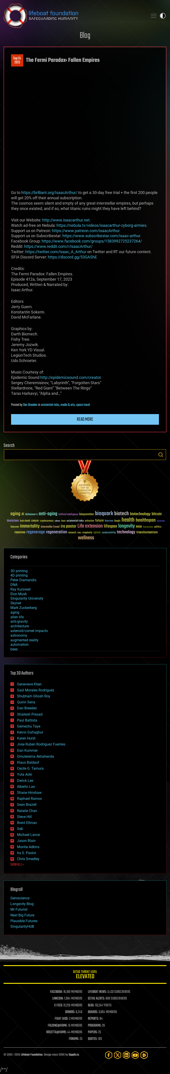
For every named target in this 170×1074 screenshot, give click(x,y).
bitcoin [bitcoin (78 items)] (157, 514)
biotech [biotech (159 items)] (121, 514)
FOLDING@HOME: (58, 1026)
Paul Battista (27, 720)
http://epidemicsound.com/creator (70, 377)
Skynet (15, 603)
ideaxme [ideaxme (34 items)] (14, 527)
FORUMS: (74, 1039)
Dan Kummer (27, 750)
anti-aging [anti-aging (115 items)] (48, 514)
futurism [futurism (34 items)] (109, 521)
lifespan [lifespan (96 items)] (110, 526)
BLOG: (91, 1005)
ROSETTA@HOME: (56, 1032)
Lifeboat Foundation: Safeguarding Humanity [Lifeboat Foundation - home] (74, 16)
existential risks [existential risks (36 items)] (75, 521)
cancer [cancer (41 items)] (35, 521)
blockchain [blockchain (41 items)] (13, 521)
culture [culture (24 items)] (57, 521)
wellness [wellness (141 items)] (86, 538)
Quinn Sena (26, 702)
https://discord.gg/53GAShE (72, 257)
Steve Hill (24, 817)
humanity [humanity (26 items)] (161, 521)
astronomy (18, 635)
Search (160, 454)
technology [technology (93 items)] (126, 532)
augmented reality (24, 640)
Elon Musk (18, 594)
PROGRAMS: (94, 1026)
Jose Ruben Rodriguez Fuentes (41, 744)
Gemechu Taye (28, 726)
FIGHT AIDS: (61, 1019)
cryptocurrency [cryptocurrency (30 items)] (47, 521)
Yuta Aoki (24, 774)
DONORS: (70, 1012)
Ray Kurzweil (20, 589)
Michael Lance (28, 835)
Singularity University (26, 598)
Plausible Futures (23, 921)
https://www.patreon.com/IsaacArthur (85, 230)
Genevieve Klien (29, 684)
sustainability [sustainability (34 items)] (109, 532)
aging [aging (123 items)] (15, 514)
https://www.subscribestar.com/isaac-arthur (101, 235)
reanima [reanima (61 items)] (19, 532)
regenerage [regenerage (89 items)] (35, 532)
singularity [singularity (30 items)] (87, 532)
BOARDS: (93, 1012)
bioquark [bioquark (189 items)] (104, 514)
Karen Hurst (26, 738)
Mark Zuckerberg (23, 608)
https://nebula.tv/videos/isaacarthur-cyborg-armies (101, 225)
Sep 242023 (17, 61)
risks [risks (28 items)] (79, 532)
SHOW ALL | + (17, 865)
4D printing (19, 575)
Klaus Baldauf (28, 762)
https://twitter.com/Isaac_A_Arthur (55, 251)
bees (14, 649)
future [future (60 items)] (99, 520)
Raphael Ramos (29, 798)
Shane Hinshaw (29, 792)
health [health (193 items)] (128, 520)
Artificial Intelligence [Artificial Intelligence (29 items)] (68, 514)
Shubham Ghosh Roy (33, 696)
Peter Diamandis (23, 580)
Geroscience (19, 898)
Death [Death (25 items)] (63, 521)
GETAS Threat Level (85, 975)
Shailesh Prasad (29, 714)
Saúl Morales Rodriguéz (35, 690)
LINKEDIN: (57, 999)
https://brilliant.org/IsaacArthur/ (49, 192)
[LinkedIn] (126, 1055)
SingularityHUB (22, 926)
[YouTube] (135, 1055)
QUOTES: (92, 1039)
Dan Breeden (30, 405)
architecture (19, 626)
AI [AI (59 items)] (22, 514)
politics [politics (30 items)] (157, 527)
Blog (85, 35)
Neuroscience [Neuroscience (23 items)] (148, 527)
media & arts (67, 405)
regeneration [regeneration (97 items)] (56, 532)
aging (14, 612)
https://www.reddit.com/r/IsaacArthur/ (58, 246)
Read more (85, 419)
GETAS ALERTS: (96, 999)
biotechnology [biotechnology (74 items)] (140, 514)
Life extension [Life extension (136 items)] (90, 526)
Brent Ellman (27, 823)
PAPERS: (93, 1032)
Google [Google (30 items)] (117, 521)
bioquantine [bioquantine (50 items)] (86, 514)
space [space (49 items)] (97, 532)
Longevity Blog (22, 904)
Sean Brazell (27, 804)
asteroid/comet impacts (29, 631)
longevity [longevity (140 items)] (126, 526)
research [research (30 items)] (72, 532)
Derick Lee (25, 781)
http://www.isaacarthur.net (66, 220)
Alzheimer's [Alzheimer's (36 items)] (31, 514)
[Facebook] (108, 1055)
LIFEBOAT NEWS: (97, 992)
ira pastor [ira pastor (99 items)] (68, 526)
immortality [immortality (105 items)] (30, 526)
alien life (17, 617)
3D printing (19, 571)
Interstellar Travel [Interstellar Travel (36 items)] (50, 527)
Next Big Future (22, 915)
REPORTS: (93, 1019)
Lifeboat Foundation (31, 1054)
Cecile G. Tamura (30, 768)
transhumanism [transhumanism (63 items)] (147, 532)
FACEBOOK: (56, 992)
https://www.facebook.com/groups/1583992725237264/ (92, 241)
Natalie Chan (27, 811)
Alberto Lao (26, 786)
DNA (13, 585)
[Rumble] (144, 1055)
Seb (20, 829)
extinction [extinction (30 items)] (89, 521)
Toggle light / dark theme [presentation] (163, 16)
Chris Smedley (28, 859)
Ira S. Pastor (26, 853)
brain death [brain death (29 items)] (25, 521)
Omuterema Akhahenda (35, 756)
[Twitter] (117, 1055)
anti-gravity (19, 621)
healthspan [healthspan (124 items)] (146, 520)
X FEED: (58, 1005)
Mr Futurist (18, 909)
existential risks (50, 405)
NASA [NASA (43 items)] (139, 527)
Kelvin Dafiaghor (30, 732)
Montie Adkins (28, 847)
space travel (83, 405)
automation (19, 644)
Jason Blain (26, 841)
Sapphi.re (74, 1054)
